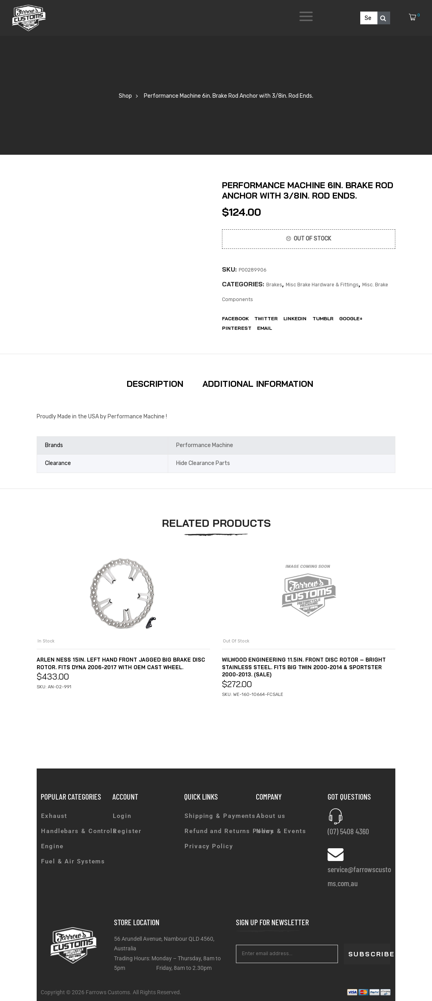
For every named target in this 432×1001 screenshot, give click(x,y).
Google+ (351, 318)
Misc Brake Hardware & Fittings (322, 285)
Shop (125, 96)
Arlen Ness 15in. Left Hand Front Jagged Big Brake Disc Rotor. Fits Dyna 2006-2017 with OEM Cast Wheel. (122, 666)
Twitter (266, 318)
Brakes (274, 285)
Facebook (235, 318)
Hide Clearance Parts (203, 463)
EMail (264, 328)
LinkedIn (294, 318)
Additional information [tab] (257, 383)
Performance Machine (204, 445)
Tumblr (323, 318)
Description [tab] (155, 383)
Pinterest (236, 328)
